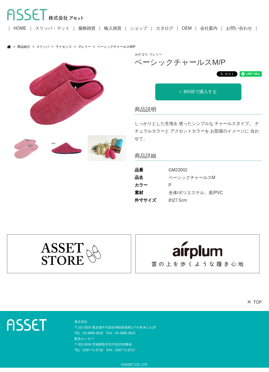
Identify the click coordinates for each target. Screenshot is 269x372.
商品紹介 (23, 47)
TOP (257, 302)
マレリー (84, 47)
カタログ (164, 28)
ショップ (138, 28)
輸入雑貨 (112, 28)
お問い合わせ (239, 28)
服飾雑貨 (87, 28)
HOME (19, 28)
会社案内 (208, 28)
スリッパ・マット (52, 28)
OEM (187, 28)
